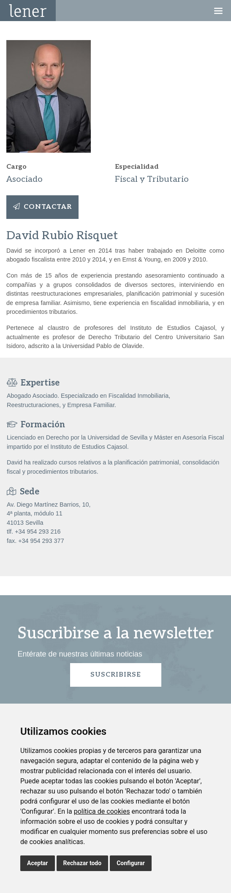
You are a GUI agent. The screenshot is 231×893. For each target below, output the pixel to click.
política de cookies (102, 811)
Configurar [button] (131, 863)
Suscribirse (115, 675)
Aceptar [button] (37, 863)
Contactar (42, 207)
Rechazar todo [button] (82, 863)
